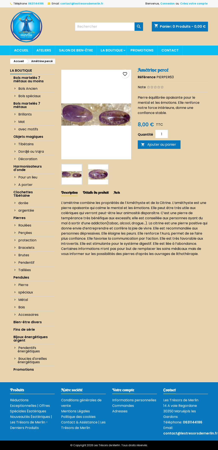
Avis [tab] (117, 192)
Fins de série (24, 329)
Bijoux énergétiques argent (30, 339)
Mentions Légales (75, 411)
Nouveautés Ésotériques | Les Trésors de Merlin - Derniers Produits (31, 422)
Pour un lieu (27, 177)
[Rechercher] (109, 26)
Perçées (25, 232)
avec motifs (28, 129)
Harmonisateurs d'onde (27, 168)
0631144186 (36, 3)
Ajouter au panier (158, 144)
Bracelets (26, 247)
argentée (26, 210)
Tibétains (26, 144)
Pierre (23, 284)
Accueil (21, 50)
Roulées (24, 225)
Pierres (19, 217)
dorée (23, 203)
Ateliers (43, 50)
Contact (170, 50)
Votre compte (123, 389)
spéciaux (25, 292)
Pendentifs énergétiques (29, 349)
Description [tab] (69, 192)
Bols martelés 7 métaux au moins (28, 79)
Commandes (123, 405)
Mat (21, 121)
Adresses (120, 411)
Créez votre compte (194, 3)
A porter (25, 184)
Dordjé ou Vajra (31, 151)
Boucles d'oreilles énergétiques (32, 360)
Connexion (167, 3)
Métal (23, 299)
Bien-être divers (27, 322)
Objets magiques (28, 136)
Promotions (142, 50)
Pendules (21, 277)
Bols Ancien (27, 88)
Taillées (24, 270)
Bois (21, 307)
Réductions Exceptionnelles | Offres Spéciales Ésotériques (30, 406)
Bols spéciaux (29, 96)
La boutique (112, 50)
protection (27, 240)
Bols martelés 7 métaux (26, 105)
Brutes (23, 255)
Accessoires (28, 314)
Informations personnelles (134, 400)
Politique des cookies (78, 416)
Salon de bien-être (76, 50)
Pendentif (26, 262)
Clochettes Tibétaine (23, 194)
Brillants (25, 114)
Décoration (27, 159)
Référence (147, 77)
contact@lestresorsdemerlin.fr (81, 3)
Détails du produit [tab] (96, 192)
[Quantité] (161, 134)
